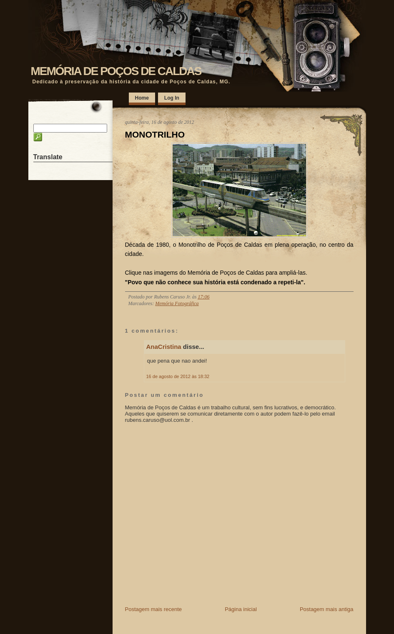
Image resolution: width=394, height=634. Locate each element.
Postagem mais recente (153, 609)
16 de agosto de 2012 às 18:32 (178, 376)
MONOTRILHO (155, 134)
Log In (171, 98)
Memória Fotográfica (176, 303)
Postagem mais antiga (327, 609)
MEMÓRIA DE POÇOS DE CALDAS (116, 71)
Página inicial (241, 609)
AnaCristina (163, 346)
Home (142, 98)
